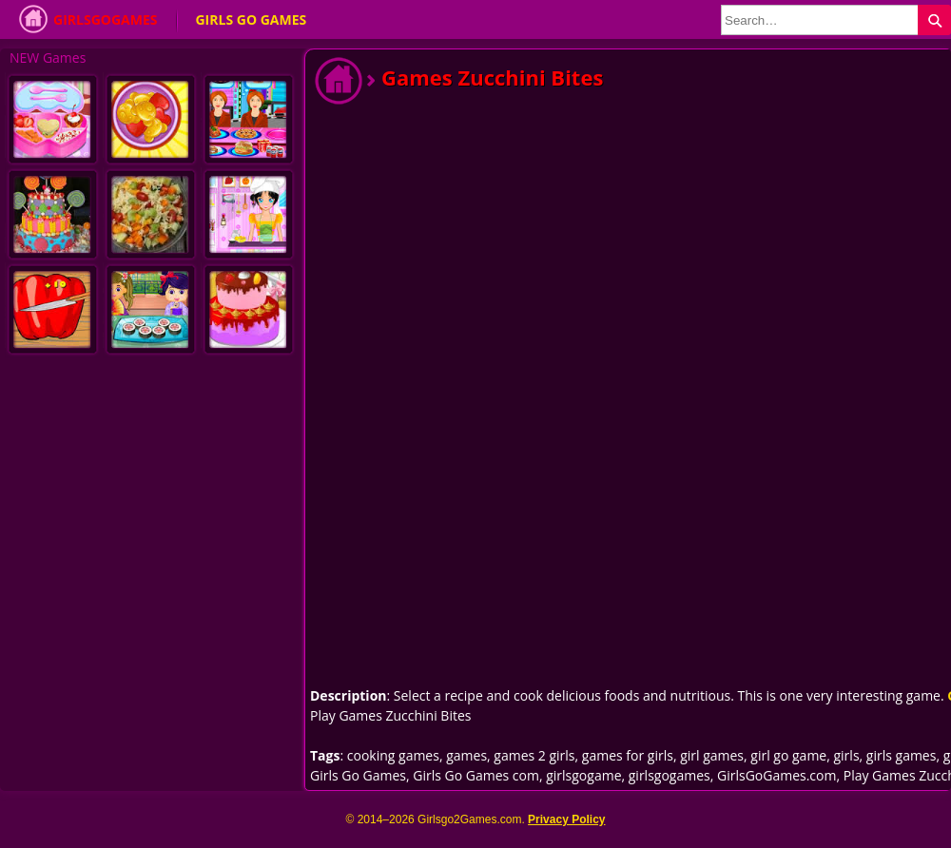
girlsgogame (583, 775)
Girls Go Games (250, 19)
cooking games (393, 755)
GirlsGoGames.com (776, 775)
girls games (901, 755)
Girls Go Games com (476, 775)
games (466, 755)
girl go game (788, 755)
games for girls (627, 755)
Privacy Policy (566, 819)
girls (846, 755)
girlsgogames (669, 775)
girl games (712, 755)
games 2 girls (534, 755)
